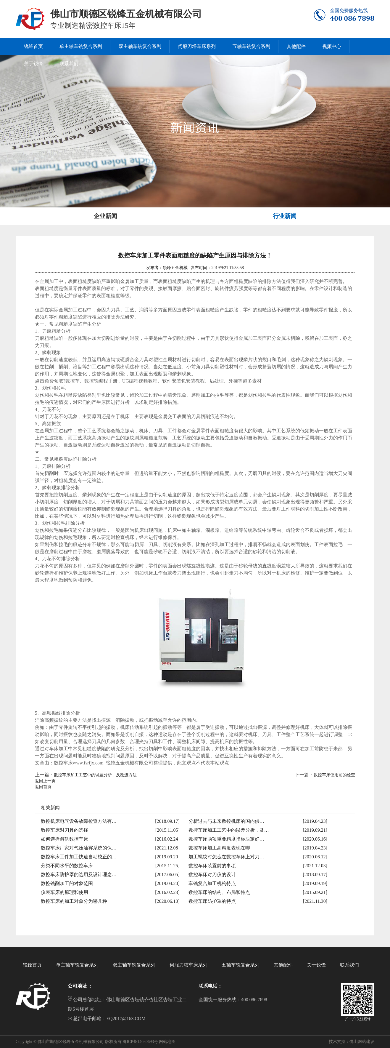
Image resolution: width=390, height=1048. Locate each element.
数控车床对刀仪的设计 (212, 874)
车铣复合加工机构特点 (212, 883)
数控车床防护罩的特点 (212, 901)
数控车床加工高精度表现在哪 (219, 847)
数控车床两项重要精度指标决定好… (226, 838)
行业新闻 (284, 216)
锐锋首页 (32, 964)
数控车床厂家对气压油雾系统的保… (79, 847)
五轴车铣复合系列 (241, 964)
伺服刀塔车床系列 (188, 964)
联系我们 (349, 964)
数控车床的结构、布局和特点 (219, 892)
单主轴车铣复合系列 (77, 964)
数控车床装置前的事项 (212, 865)
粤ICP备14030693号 (140, 1041)
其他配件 (283, 964)
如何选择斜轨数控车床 (64, 838)
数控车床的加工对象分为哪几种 (74, 901)
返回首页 (43, 787)
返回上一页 (45, 781)
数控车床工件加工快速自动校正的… (79, 856)
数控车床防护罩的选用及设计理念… (79, 874)
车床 (54, 748)
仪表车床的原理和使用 (64, 892)
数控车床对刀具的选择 (64, 830)
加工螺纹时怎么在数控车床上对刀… (226, 856)
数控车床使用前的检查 (334, 775)
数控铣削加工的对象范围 (67, 883)
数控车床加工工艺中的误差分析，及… (228, 830)
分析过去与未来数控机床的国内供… (226, 821)
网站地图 (167, 1041)
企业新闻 (105, 216)
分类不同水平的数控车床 (67, 865)
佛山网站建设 (361, 1041)
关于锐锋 (316, 964)
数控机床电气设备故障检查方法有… (79, 821)
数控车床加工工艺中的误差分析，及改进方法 (95, 775)
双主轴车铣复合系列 (134, 964)
